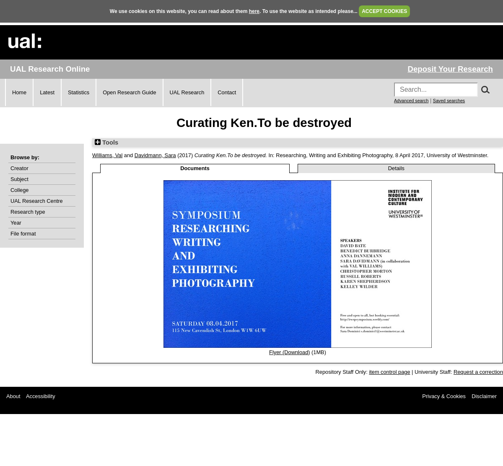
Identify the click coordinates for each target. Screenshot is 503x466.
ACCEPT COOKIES (384, 11)
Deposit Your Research (450, 69)
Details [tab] (396, 168)
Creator (19, 168)
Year (15, 223)
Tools (106, 142)
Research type (27, 212)
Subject (19, 179)
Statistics (78, 92)
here (254, 11)
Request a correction (478, 372)
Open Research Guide (129, 92)
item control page (389, 372)
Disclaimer (484, 396)
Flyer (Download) (289, 352)
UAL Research (187, 92)
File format (23, 233)
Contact (227, 92)
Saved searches (449, 100)
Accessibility (40, 396)
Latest (47, 92)
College (19, 190)
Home (19, 92)
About (13, 396)
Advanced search (411, 100)
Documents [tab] (195, 168)
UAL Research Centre (36, 201)
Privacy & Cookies (444, 396)
